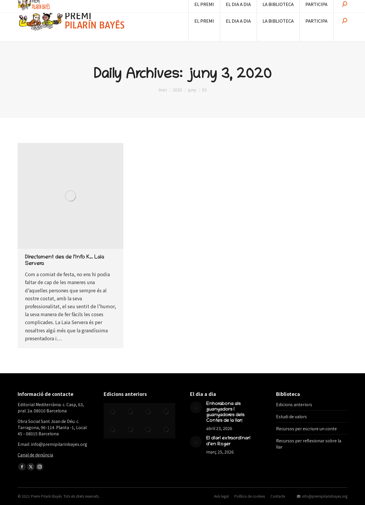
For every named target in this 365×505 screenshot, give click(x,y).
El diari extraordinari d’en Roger (228, 441)
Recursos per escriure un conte (306, 428)
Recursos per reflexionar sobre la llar (308, 444)
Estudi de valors (291, 416)
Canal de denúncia (35, 455)
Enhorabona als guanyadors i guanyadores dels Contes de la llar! (225, 412)
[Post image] (196, 407)
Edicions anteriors (294, 404)
